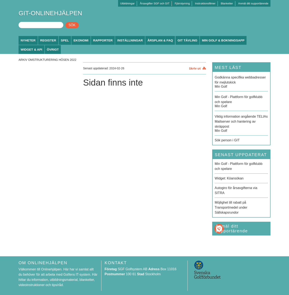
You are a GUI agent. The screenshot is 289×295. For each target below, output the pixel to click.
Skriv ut (195, 68)
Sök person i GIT (227, 140)
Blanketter (227, 3)
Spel (65, 40)
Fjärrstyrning (182, 3)
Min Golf (241, 81)
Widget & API (31, 49)
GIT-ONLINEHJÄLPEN (50, 13)
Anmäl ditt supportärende (253, 3)
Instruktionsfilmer (205, 3)
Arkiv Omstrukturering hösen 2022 (47, 59)
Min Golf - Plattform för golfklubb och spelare (238, 166)
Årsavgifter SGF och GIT (154, 3)
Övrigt (53, 49)
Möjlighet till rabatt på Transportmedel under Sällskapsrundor (231, 207)
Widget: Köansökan (229, 178)
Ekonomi (80, 40)
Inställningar (130, 40)
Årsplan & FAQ (160, 40)
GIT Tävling (187, 40)
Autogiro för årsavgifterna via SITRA (236, 190)
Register (48, 40)
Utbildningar (127, 3)
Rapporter (103, 40)
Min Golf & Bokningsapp (223, 40)
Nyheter (28, 40)
